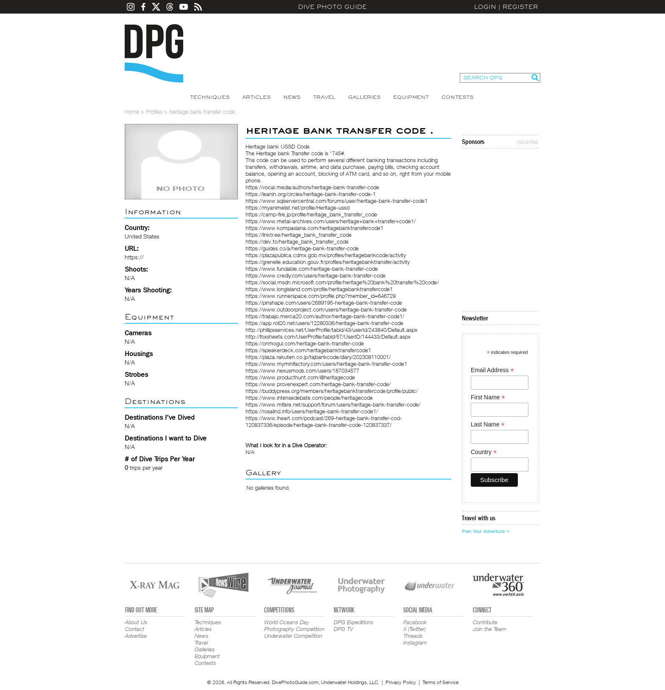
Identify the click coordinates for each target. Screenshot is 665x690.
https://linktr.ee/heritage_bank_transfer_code (299, 234)
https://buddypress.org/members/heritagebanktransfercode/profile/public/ (332, 390)
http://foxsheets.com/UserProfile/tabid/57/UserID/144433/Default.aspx (328, 336)
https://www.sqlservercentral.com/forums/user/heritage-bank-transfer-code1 (337, 200)
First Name (488, 397)
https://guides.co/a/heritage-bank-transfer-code (302, 248)
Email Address (492, 370)
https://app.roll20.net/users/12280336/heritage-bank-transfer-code (324, 323)
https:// (134, 257)
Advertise (527, 141)
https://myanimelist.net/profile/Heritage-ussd (297, 207)
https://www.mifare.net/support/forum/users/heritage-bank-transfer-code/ (333, 404)
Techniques (209, 97)
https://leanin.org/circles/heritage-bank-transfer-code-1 (311, 194)
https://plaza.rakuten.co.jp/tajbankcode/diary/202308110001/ (318, 356)
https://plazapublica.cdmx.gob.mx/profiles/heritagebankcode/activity (326, 255)
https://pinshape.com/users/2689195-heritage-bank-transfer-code (324, 302)
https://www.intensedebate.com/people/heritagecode (309, 397)
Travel (324, 97)
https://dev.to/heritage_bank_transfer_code (297, 241)
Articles (256, 97)
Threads (412, 635)
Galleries (364, 97)
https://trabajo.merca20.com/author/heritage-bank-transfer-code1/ (325, 316)
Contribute (485, 622)
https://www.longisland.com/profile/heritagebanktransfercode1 (319, 289)
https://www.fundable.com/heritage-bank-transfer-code (312, 268)
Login (485, 6)
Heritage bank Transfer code (289, 153)
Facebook (415, 622)
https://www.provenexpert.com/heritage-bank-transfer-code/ (318, 384)
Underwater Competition (293, 635)
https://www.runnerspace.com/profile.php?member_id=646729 (321, 295)
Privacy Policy (401, 682)
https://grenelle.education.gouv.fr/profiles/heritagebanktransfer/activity (328, 261)
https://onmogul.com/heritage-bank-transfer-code (305, 343)
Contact (134, 628)
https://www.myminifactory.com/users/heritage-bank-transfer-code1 (326, 363)
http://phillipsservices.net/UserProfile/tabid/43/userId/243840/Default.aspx (331, 329)
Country (484, 452)
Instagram (415, 642)
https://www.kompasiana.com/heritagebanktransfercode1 (314, 227)
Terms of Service (440, 682)
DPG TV (343, 628)
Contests (457, 97)
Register (520, 6)
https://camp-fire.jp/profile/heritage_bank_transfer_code (311, 214)
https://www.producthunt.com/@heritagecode (300, 377)
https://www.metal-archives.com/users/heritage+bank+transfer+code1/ (331, 221)
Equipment (411, 97)
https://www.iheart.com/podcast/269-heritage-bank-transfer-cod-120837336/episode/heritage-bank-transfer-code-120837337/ (324, 421)
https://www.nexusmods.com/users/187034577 (302, 370)
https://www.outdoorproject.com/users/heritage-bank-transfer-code (326, 309)
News (291, 97)
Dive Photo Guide (332, 6)
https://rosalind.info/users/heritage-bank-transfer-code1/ (312, 411)
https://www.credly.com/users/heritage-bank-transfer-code (316, 275)
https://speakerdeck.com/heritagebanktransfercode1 (308, 350)
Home (132, 111)
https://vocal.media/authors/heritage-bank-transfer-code (312, 187)
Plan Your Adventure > (485, 531)
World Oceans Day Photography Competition (294, 625)
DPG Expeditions (353, 622)
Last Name (488, 425)
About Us (136, 622)
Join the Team (489, 628)
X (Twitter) (414, 628)
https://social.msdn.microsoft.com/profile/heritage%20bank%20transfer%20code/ (342, 282)
